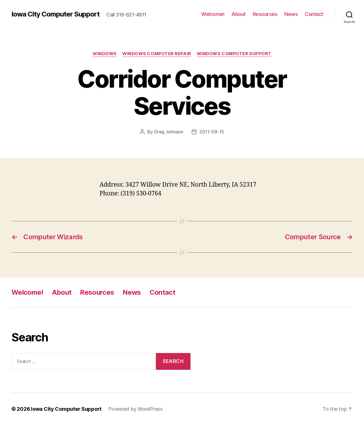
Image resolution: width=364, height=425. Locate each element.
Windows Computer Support (234, 53)
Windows (105, 53)
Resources (265, 14)
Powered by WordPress (135, 409)
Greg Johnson (168, 132)
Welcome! (212, 14)
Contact (314, 14)
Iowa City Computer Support (55, 14)
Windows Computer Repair (156, 53)
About (238, 14)
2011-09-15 (211, 132)
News (291, 14)
